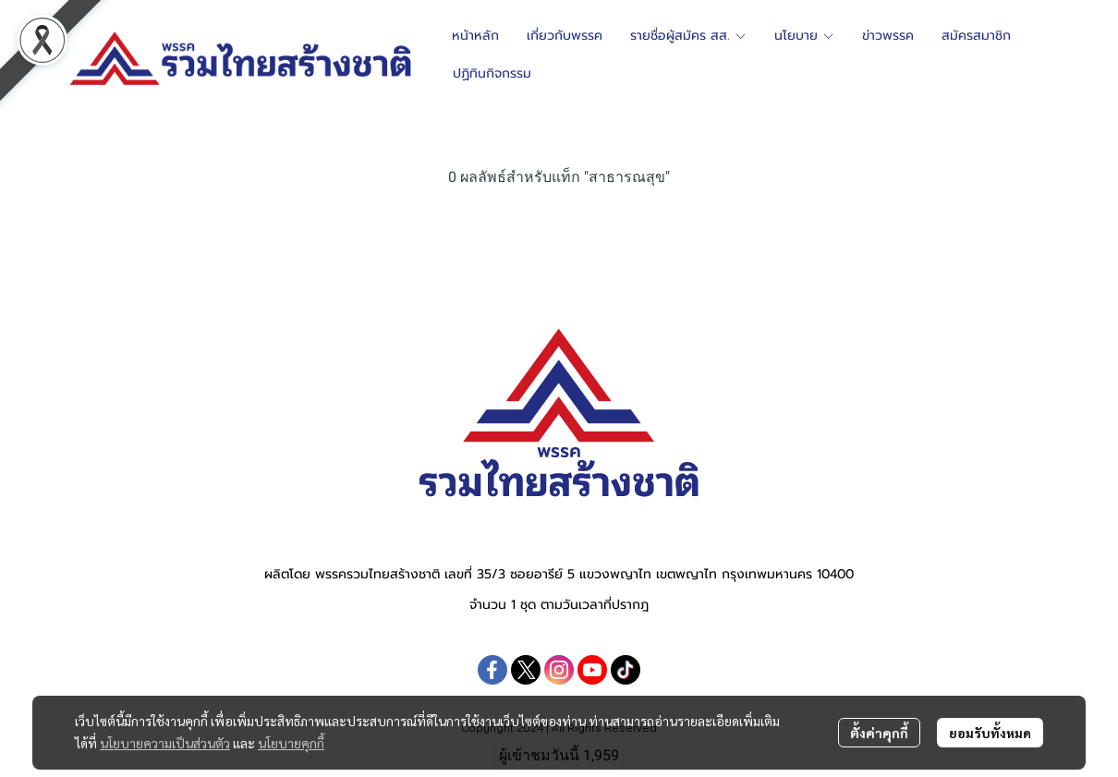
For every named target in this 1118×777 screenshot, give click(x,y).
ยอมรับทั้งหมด (990, 732)
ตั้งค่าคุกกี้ (879, 732)
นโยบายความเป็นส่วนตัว (165, 743)
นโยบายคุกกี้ (291, 743)
